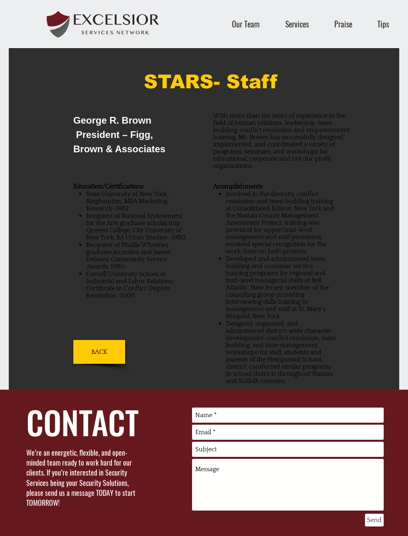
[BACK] (99, 352)
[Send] (374, 520)
